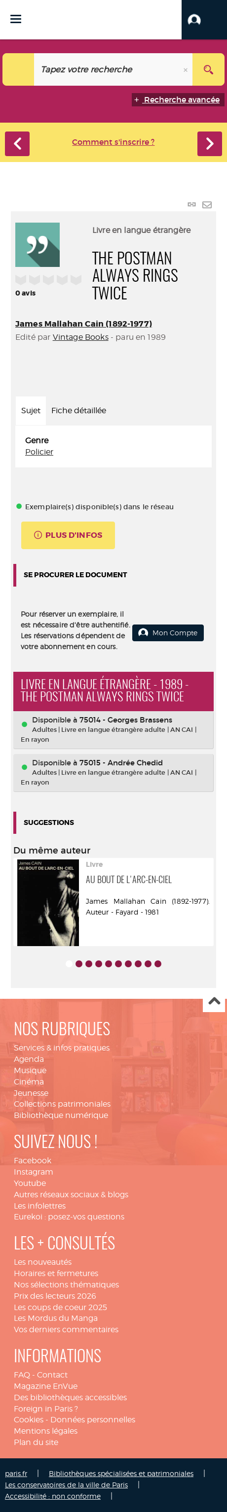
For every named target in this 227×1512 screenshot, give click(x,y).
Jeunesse (31, 1093)
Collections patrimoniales (62, 1104)
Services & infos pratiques (62, 1047)
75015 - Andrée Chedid (121, 762)
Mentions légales (45, 1431)
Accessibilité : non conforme (53, 1496)
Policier (39, 452)
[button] (204, 19)
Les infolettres (40, 1206)
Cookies (28, 1419)
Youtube (30, 1183)
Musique (30, 1070)
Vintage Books (81, 337)
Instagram (33, 1172)
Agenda (29, 1059)
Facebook (32, 1160)
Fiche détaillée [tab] (78, 410)
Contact (52, 1375)
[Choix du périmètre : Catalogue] (18, 69)
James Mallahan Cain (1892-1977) (83, 324)
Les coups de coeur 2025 (60, 1307)
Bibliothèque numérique (61, 1115)
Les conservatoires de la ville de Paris (66, 1484)
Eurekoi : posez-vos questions (69, 1216)
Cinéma (29, 1081)
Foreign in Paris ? (46, 1408)
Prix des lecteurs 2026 (55, 1296)
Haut (214, 1001)
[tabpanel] (113, 446)
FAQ (22, 1375)
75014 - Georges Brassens (125, 719)
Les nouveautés (43, 1262)
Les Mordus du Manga (56, 1318)
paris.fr (16, 1473)
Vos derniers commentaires (66, 1329)
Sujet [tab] (30, 410)
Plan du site (36, 1442)
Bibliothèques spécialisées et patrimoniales (121, 1473)
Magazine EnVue (45, 1386)
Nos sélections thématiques (66, 1284)
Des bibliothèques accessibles (70, 1397)
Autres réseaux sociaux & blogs (71, 1194)
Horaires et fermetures (56, 1273)
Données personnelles (92, 1419)
